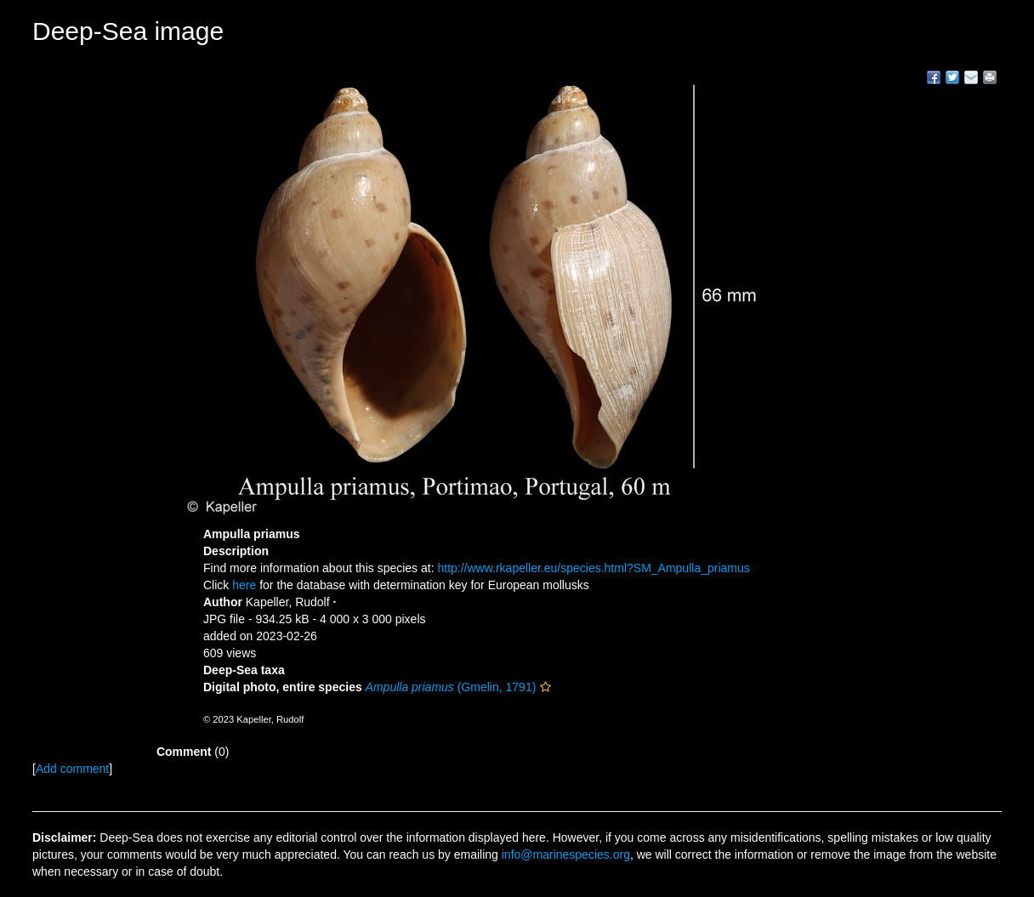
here (244, 585)
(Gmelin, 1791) (451, 687)
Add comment (72, 768)
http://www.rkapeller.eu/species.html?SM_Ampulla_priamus (593, 568)
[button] (545, 687)
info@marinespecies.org (566, 854)
